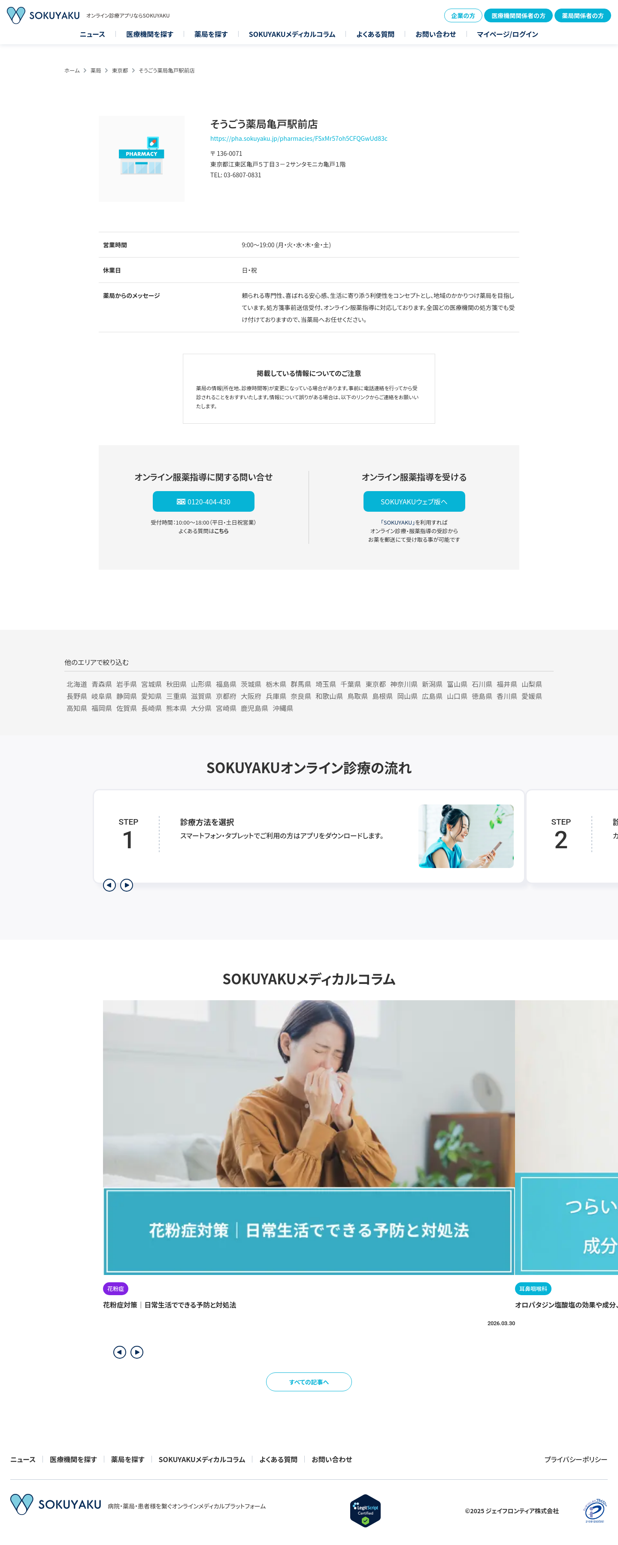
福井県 (507, 684)
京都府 (226, 696)
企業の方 (463, 15)
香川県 (507, 696)
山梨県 (531, 684)
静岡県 (126, 696)
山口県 (457, 696)
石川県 (482, 684)
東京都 (120, 70)
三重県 (176, 696)
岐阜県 (101, 696)
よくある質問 (375, 33)
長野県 (77, 696)
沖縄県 (283, 708)
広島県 (432, 696)
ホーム (72, 70)
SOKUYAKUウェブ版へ (414, 501)
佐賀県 (126, 708)
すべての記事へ (309, 1382)
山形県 (201, 684)
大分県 (201, 708)
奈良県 (301, 696)
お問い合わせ (435, 33)
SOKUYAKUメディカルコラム (292, 33)
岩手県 (126, 684)
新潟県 (432, 684)
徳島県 (482, 696)
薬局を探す (211, 33)
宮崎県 (226, 708)
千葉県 (350, 684)
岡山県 (407, 696)
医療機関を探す (149, 33)
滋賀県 (201, 696)
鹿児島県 (254, 708)
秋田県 (176, 684)
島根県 (382, 696)
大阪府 (251, 696)
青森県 (101, 684)
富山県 (457, 684)
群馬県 (301, 684)
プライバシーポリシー (576, 1459)
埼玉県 (325, 684)
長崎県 (151, 708)
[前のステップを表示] (109, 885)
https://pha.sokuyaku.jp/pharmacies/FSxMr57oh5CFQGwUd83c (299, 138)
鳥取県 (357, 696)
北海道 (77, 684)
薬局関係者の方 (583, 15)
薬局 (96, 70)
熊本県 (176, 708)
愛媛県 (531, 696)
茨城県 (251, 684)
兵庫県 (276, 696)
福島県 (226, 684)
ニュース (92, 33)
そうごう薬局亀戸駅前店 (167, 70)
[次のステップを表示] (126, 885)
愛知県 (151, 696)
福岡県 (101, 708)
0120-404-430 (209, 501)
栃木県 (276, 684)
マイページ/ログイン (507, 33)
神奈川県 (404, 684)
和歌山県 (329, 696)
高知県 (77, 708)
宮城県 (151, 684)
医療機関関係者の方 (518, 15)
